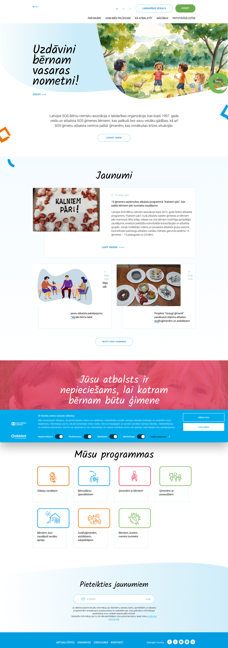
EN (123, 9)
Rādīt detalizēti (158, 642)
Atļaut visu (203, 623)
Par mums (94, 18)
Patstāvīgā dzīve (184, 18)
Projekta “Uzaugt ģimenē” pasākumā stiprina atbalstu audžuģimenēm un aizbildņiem (172, 295)
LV (117, 9)
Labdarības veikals (154, 8)
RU (130, 9)
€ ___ (162, 400)
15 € (98, 400)
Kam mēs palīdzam (118, 18)
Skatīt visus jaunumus (114, 324)
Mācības (162, 18)
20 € (130, 400)
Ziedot (185, 8)
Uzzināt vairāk (114, 159)
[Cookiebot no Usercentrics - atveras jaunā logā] (19, 642)
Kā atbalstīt (143, 18)
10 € (65, 400)
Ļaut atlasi (203, 632)
